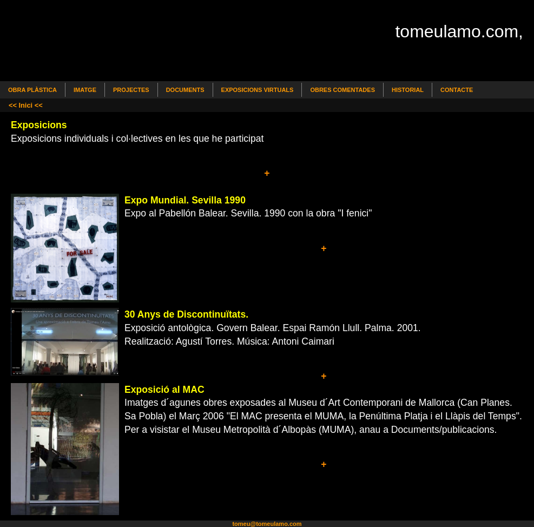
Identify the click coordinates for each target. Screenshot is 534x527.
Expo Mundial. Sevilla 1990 (185, 200)
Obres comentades (342, 90)
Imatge (85, 90)
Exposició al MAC (164, 389)
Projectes (131, 90)
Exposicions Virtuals (257, 90)
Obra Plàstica (32, 90)
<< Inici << (26, 105)
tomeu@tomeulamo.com (266, 524)
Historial (408, 90)
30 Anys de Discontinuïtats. (186, 314)
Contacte (456, 90)
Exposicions (39, 125)
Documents (185, 90)
